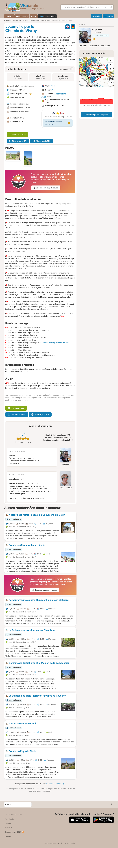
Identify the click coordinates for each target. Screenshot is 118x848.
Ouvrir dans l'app (17, 134)
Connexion (108, 16)
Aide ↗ (33, 16)
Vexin (54, 90)
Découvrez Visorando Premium (57, 122)
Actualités (8, 827)
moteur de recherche (55, 784)
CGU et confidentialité (13, 814)
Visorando (7, 20)
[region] (96, 72)
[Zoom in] (110, 60)
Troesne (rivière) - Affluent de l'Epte (55, 342)
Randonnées (22, 16)
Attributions (83, 85)
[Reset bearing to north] (110, 69)
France (52, 86)
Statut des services (51, 843)
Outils (9, 16)
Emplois (8, 823)
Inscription (96, 16)
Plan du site (9, 819)
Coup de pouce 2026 (14, 832)
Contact (8, 836)
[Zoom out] (110, 64)
